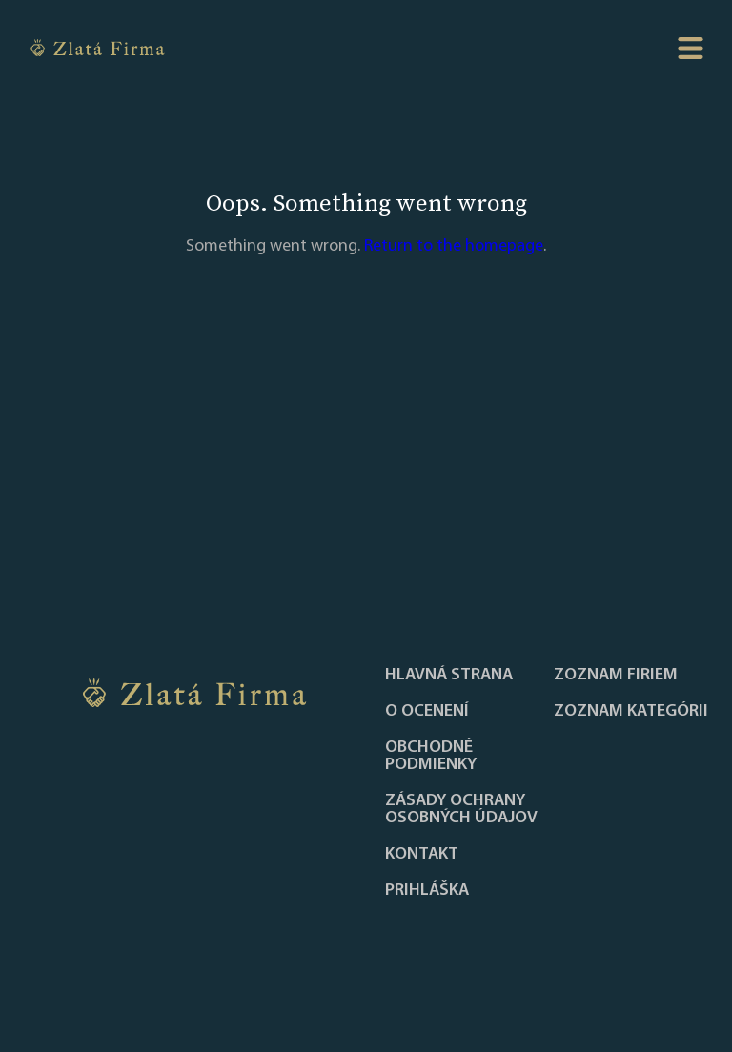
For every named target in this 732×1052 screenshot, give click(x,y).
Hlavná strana (449, 675)
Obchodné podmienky (431, 756)
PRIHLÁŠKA (427, 891)
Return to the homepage (453, 246)
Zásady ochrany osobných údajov (461, 810)
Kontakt (421, 854)
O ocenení (427, 711)
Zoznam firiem (616, 675)
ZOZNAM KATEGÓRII (631, 711)
